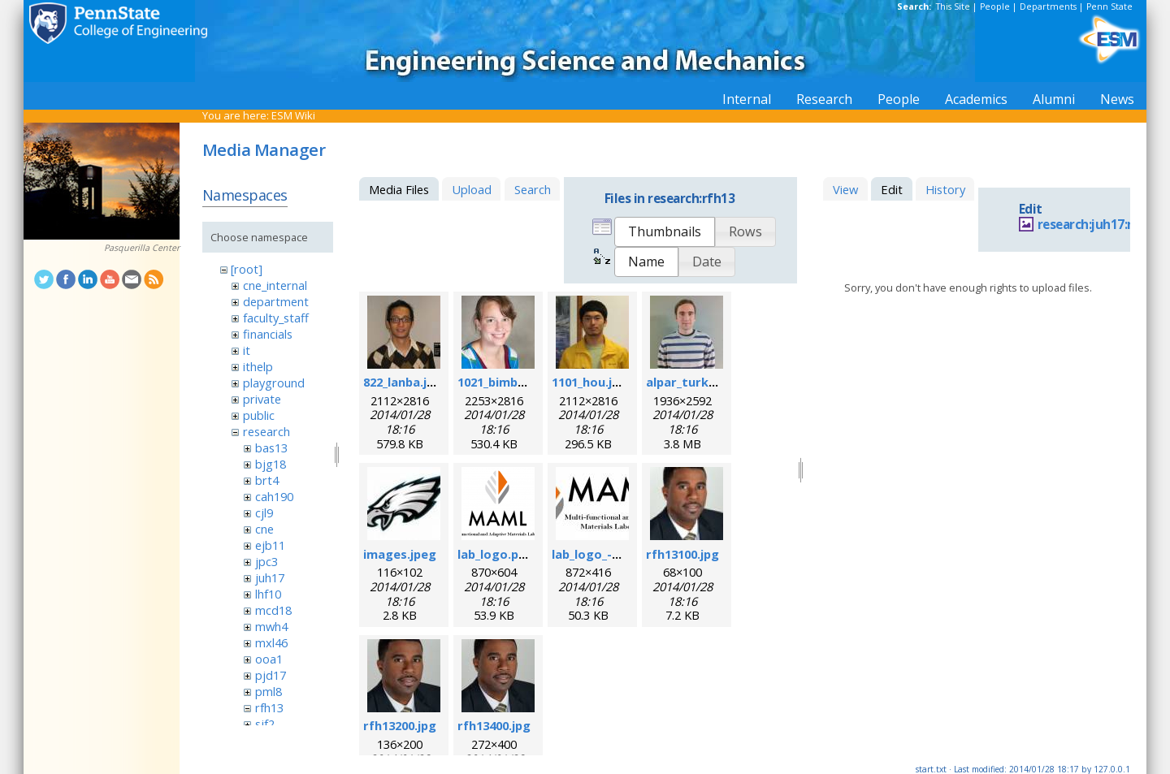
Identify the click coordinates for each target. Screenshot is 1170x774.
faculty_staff (276, 317)
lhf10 (268, 594)
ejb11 (270, 545)
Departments (1048, 6)
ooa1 (269, 659)
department (276, 301)
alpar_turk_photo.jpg (709, 382)
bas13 (271, 447)
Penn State (1109, 6)
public (259, 415)
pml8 (268, 691)
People (995, 6)
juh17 (269, 577)
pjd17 (270, 675)
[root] (246, 269)
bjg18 (270, 464)
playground (274, 382)
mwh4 (271, 626)
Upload (472, 189)
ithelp (258, 366)
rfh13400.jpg (494, 725)
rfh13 (269, 707)
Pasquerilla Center (142, 247)
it (246, 350)
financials (267, 334)
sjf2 (265, 724)
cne (264, 529)
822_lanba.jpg (402, 382)
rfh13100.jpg (682, 554)
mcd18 (273, 610)
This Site (953, 6)
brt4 (267, 480)
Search (532, 189)
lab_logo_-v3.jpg (599, 554)
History (945, 189)
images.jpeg (399, 554)
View (845, 189)
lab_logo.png (495, 554)
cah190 (274, 496)
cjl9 (264, 512)
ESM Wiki (293, 115)
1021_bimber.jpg (504, 382)
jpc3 (266, 561)
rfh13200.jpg (399, 725)
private (262, 399)
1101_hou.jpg (589, 382)
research (266, 431)
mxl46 (271, 642)
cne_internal (275, 285)
